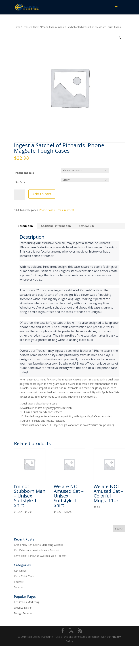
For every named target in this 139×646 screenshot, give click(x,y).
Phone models (24, 173)
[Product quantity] (19, 195)
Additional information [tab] (56, 226)
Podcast (19, 581)
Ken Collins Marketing (26, 602)
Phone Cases (48, 27)
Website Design (23, 607)
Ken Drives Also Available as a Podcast (36, 550)
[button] (119, 37)
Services (19, 587)
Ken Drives (20, 570)
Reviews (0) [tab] (86, 226)
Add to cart (41, 193)
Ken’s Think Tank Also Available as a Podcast (40, 555)
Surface (20, 182)
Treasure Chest (30, 27)
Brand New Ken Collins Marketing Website (38, 544)
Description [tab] (25, 226)
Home (17, 27)
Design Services (23, 613)
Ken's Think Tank (24, 576)
